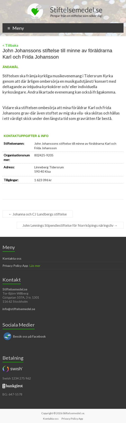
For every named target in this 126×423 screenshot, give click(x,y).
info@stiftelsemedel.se (18, 309)
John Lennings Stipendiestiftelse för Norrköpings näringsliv (70, 225)
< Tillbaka (10, 45)
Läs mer (35, 266)
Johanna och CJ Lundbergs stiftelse (37, 214)
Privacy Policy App (15, 266)
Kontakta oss (11, 258)
